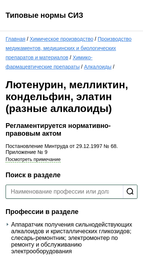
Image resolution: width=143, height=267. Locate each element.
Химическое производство (61, 39)
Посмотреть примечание (33, 159)
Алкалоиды (97, 67)
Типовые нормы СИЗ (44, 15)
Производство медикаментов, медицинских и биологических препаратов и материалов (68, 48)
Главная (15, 39)
